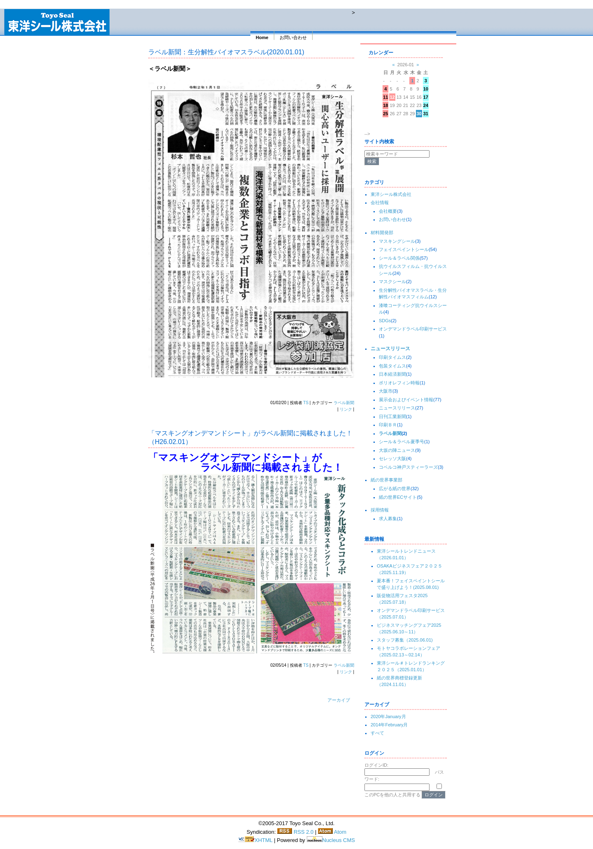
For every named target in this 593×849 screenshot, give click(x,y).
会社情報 (380, 202)
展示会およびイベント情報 (406, 399)
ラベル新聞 (344, 402)
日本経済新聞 (392, 374)
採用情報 (380, 509)
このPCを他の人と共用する (392, 794)
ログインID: (376, 765)
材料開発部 (382, 232)
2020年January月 (388, 716)
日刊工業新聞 (392, 416)
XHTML (256, 840)
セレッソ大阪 (392, 458)
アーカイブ (338, 700)
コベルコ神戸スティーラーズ (408, 467)
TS (305, 402)
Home (262, 37)
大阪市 (385, 390)
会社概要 (388, 211)
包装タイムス (392, 365)
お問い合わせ (293, 37)
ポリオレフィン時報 (399, 382)
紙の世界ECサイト (398, 497)
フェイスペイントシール (404, 249)
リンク (346, 409)
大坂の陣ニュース (397, 450)
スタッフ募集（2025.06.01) (405, 639)
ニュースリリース (390, 348)
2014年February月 (389, 724)
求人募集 (388, 518)
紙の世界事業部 (386, 479)
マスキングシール (397, 241)
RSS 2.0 (295, 832)
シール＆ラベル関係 (399, 258)
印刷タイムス (392, 357)
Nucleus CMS (331, 840)
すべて (377, 732)
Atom (332, 832)
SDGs (385, 320)
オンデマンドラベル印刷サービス (413, 328)
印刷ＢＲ (388, 424)
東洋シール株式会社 (391, 194)
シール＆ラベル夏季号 (401, 441)
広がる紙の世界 (395, 488)
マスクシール (392, 281)
